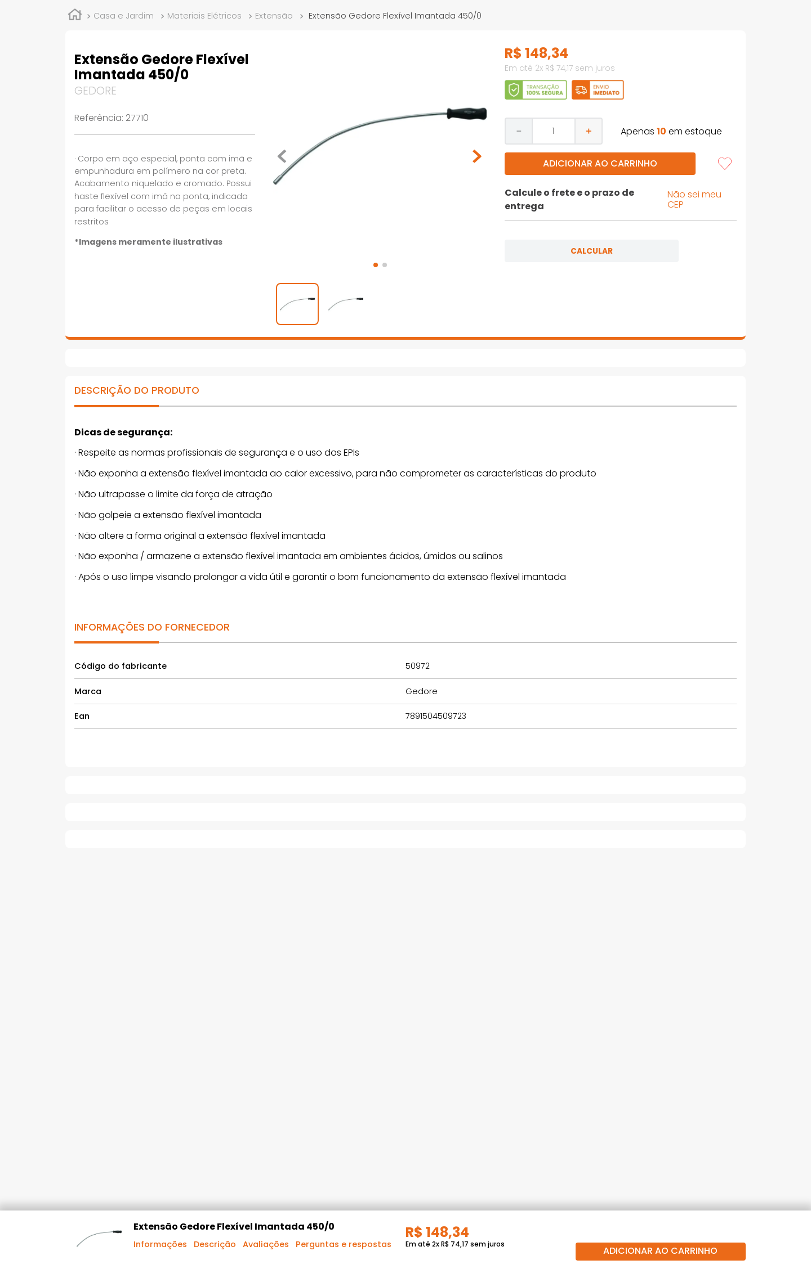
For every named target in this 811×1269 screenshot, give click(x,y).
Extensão (274, 15)
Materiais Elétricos (204, 15)
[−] (518, 131)
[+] (589, 131)
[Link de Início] (74, 16)
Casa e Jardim (123, 15)
